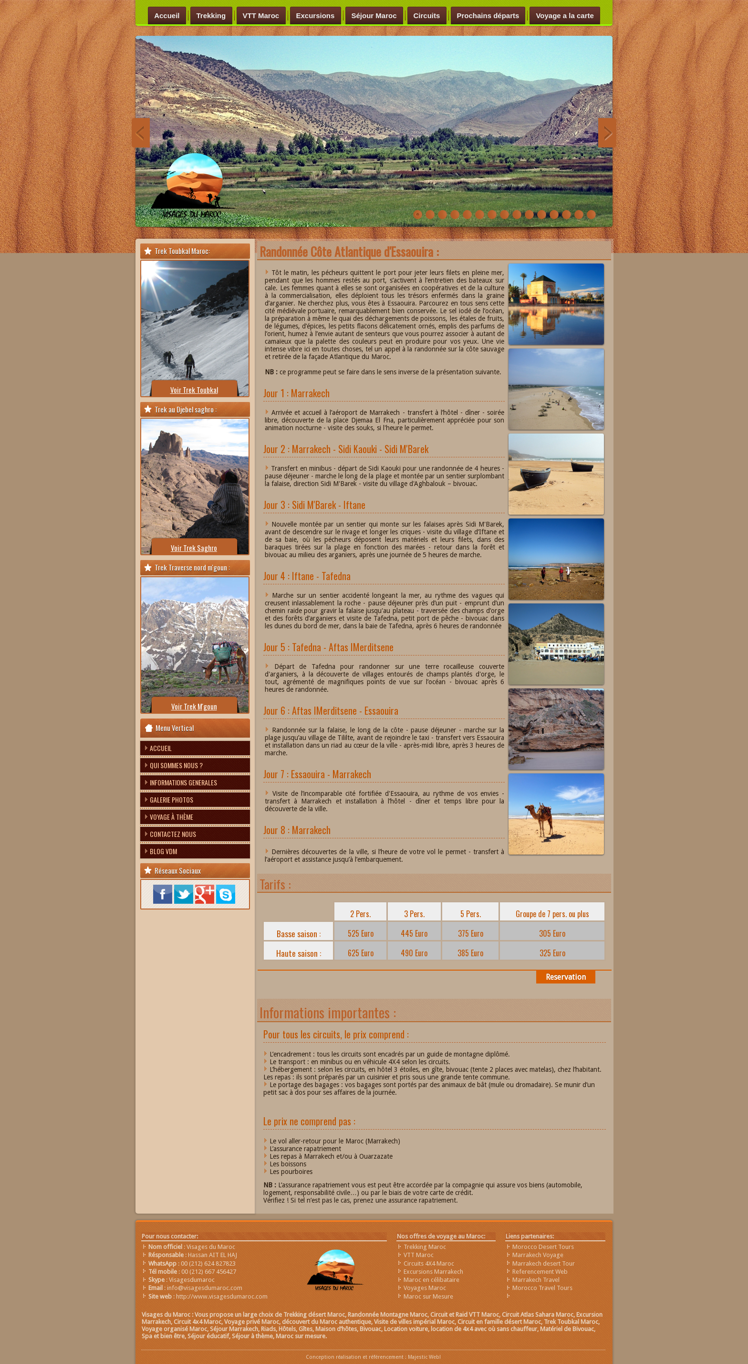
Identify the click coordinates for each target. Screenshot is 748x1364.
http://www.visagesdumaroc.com (222, 1296)
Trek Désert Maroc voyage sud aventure (430, 215)
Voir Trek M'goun (194, 706)
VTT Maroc (261, 15)
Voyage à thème (171, 817)
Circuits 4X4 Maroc (429, 1263)
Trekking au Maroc (529, 215)
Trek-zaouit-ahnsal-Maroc (516, 215)
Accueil (166, 15)
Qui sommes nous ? (176, 765)
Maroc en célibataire (431, 1279)
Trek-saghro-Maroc (504, 215)
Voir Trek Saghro (194, 547)
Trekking (211, 15)
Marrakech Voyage (537, 1254)
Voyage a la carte (564, 15)
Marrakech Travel (536, 1279)
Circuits (427, 15)
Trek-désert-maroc (467, 215)
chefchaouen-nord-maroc (554, 215)
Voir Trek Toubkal (194, 389)
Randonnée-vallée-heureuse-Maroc (417, 215)
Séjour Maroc (374, 15)
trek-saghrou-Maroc (442, 215)
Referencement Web (540, 1271)
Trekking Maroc (425, 1246)
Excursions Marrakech (433, 1271)
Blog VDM (163, 851)
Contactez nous (173, 834)
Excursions (315, 15)
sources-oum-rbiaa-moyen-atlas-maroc (578, 215)
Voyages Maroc (425, 1287)
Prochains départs (488, 15)
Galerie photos (171, 799)
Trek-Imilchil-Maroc (479, 215)
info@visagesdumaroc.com (204, 1287)
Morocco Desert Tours (543, 1246)
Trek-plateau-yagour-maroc (492, 215)
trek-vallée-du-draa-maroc (591, 215)
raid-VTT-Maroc (454, 215)
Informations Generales (183, 782)
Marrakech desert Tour (543, 1263)
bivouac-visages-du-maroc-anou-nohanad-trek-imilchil (541, 215)
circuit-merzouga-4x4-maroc (566, 215)
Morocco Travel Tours (542, 1287)
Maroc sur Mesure (428, 1296)
